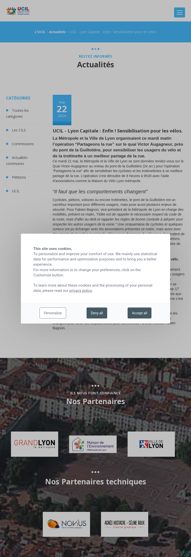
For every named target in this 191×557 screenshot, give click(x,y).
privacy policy (80, 290)
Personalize (53, 313)
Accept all (139, 313)
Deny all (97, 313)
